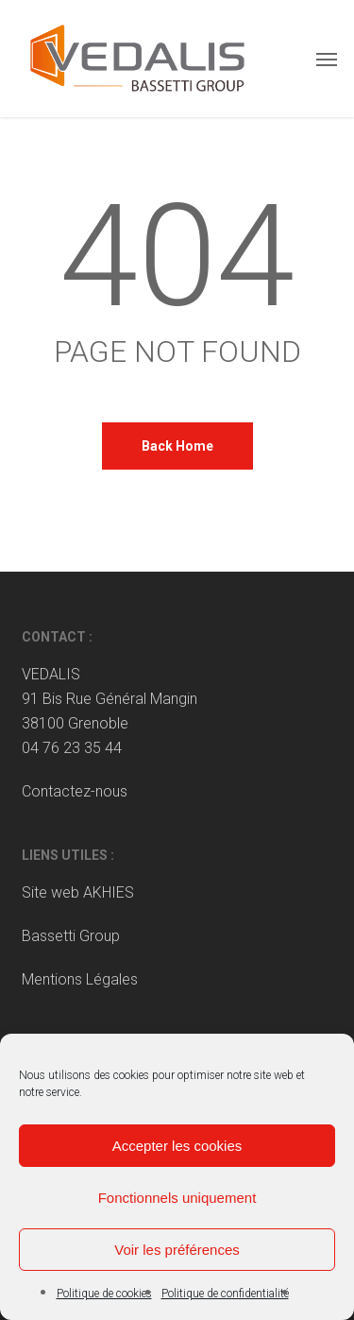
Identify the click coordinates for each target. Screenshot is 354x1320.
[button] (326, 58)
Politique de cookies (104, 1293)
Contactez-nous (74, 791)
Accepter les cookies (177, 1146)
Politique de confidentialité (225, 1293)
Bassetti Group (71, 936)
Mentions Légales (80, 979)
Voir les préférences (177, 1250)
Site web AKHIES (78, 892)
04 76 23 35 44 (72, 748)
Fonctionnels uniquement (177, 1198)
